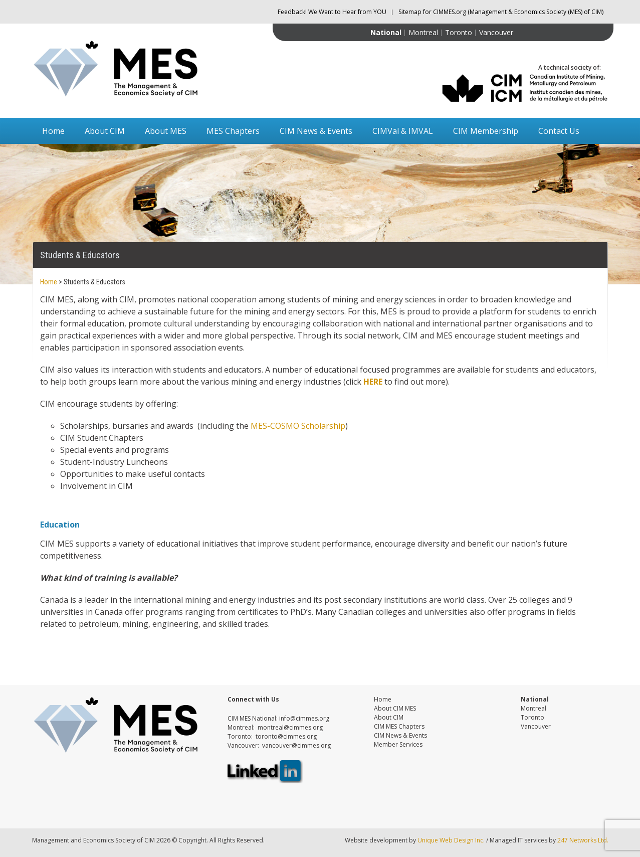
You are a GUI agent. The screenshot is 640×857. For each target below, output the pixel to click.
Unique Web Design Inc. (451, 840)
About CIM (105, 130)
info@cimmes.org (304, 718)
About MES (165, 130)
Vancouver (496, 32)
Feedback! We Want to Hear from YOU (332, 12)
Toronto (458, 32)
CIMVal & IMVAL (402, 130)
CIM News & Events (316, 130)
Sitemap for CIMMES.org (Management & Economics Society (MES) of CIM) (500, 12)
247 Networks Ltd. (582, 840)
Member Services (398, 744)
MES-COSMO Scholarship (298, 425)
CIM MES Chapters (399, 726)
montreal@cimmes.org (290, 727)
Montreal (423, 32)
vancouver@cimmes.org (296, 745)
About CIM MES (395, 708)
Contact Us (558, 130)
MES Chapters (233, 130)
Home (53, 130)
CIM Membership (485, 130)
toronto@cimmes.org (286, 736)
